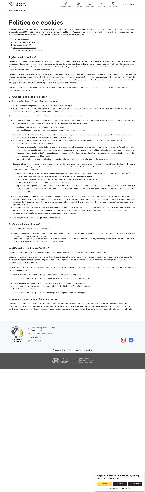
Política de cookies (113, 488)
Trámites (78, 4)
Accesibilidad (88, 350)
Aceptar (104, 483)
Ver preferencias (135, 483)
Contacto (101, 4)
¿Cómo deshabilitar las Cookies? (25, 48)
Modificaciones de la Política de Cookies (28, 51)
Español (129, 4)
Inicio (10, 11)
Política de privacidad (124, 488)
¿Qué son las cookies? (21, 39)
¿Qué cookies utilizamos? (22, 45)
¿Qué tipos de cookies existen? (25, 42)
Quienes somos (65, 4)
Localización (113, 4)
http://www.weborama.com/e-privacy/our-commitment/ (39, 218)
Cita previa (90, 4)
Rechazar (120, 483)
